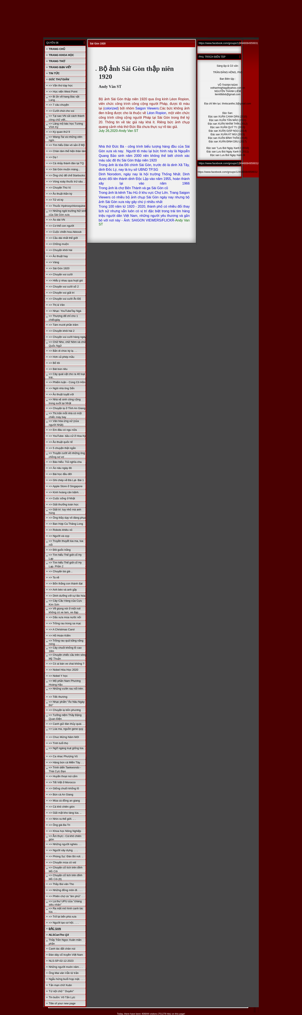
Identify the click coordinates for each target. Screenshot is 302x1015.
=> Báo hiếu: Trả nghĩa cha (65, 461)
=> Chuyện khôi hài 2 (62, 330)
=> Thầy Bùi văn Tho (61, 884)
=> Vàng (54, 262)
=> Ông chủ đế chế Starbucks (67, 175)
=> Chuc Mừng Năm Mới (64, 737)
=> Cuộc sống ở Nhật (62, 498)
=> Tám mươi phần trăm (63, 324)
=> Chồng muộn (59, 244)
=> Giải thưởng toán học (64, 504)
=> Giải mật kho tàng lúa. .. (65, 812)
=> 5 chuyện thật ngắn (62, 448)
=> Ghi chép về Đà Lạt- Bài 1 (66, 480)
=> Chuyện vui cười (61, 274)
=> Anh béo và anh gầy (63, 589)
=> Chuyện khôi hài (60, 250)
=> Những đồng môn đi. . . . (65, 890)
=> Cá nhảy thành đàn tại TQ (66, 163)
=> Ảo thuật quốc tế (61, 442)
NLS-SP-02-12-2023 (61, 960)
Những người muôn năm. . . (66, 966)
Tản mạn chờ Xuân (60, 985)
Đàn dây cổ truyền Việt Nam (66, 954)
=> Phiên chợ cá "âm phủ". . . (67, 896)
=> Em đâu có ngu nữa (63, 429)
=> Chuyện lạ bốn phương (65, 710)
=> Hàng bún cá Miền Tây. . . (66, 762)
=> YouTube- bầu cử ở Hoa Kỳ (67, 435)
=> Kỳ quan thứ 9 (59, 131)
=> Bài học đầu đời (60, 474)
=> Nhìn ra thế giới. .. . (62, 818)
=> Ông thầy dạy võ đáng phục (67, 517)
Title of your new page (62, 1003)
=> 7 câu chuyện (59, 104)
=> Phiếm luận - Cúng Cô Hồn (67, 382)
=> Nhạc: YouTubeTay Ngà (65, 310)
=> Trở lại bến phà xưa (62, 916)
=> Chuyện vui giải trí (61, 292)
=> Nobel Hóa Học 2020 (63, 669)
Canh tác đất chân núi (62, 948)
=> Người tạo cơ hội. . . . (64, 922)
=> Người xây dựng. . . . (63, 850)
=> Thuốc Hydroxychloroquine (67, 205)
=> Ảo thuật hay (58, 256)
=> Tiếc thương (58, 696)
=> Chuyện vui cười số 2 (64, 286)
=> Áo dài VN (57, 219)
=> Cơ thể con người (61, 225)
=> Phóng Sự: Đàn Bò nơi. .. (66, 856)
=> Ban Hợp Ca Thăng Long (66, 523)
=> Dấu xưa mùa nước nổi (65, 617)
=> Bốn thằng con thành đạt (66, 583)
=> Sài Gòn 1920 (59, 268)
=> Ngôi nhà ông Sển (62, 388)
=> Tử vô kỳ (56, 199)
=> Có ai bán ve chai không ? (66, 663)
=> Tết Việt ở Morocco (62, 782)
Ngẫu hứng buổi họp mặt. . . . (67, 979)
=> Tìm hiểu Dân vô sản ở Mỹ (67, 145)
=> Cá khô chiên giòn (62, 806)
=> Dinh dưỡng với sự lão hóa (67, 595)
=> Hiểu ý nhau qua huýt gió (66, 280)
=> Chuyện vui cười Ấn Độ (65, 298)
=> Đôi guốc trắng (60, 549)
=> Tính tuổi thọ (58, 743)
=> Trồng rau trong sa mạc (65, 623)
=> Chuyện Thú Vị (60, 187)
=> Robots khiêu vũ (60, 529)
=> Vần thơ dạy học (61, 85)
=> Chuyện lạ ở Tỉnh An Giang (67, 408)
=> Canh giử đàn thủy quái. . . (67, 723)
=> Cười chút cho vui (61, 110)
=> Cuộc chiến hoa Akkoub (65, 231)
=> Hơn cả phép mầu (61, 356)
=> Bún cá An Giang (61, 794)
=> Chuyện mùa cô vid (62, 862)
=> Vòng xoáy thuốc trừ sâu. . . (68, 181)
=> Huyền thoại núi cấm (63, 776)
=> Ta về (54, 577)
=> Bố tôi (54, 362)
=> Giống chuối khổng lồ (64, 788)
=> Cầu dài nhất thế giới (63, 237)
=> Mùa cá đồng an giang (64, 800)
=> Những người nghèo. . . (65, 844)
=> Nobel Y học (58, 675)
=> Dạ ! (53, 157)
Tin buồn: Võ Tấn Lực (62, 997)
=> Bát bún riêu (58, 369)
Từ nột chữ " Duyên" (61, 991)
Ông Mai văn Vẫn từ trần (64, 973)
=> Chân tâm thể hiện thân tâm (67, 151)
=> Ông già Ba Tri (59, 824)
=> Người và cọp (59, 535)
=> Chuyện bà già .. (61, 571)
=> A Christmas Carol (62, 629)
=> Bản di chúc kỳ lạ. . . (63, 350)
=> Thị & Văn (57, 304)
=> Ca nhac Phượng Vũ (63, 756)
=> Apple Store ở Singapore (66, 486)
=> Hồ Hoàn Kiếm (60, 635)
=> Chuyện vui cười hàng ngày (67, 336)
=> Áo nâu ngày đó (60, 468)
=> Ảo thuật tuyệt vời (61, 394)
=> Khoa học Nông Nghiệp (65, 831)
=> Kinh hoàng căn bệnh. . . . (66, 492)
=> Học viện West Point (63, 91)
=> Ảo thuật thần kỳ (60, 193)
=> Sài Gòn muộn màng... (64, 169)
